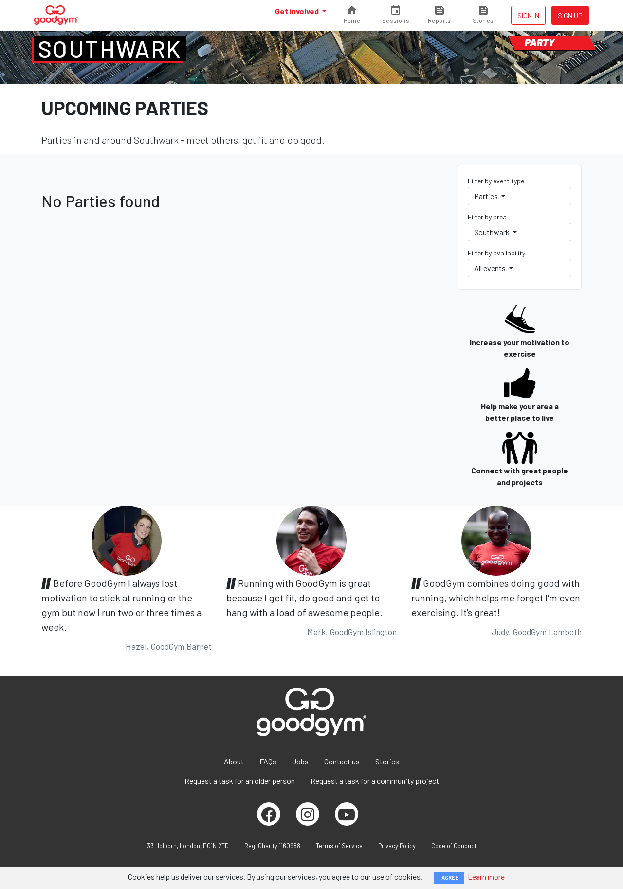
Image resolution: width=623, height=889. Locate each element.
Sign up (570, 15)
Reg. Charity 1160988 (272, 846)
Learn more (486, 876)
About (234, 761)
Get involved (297, 11)
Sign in (528, 15)
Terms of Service (339, 846)
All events (490, 267)
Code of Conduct (453, 846)
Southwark (110, 49)
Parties (486, 195)
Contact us (342, 761)
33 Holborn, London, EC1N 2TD (188, 846)
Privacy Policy (397, 846)
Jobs (300, 761)
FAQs (267, 761)
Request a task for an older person (239, 780)
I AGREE (448, 877)
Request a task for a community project (375, 780)
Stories (387, 761)
